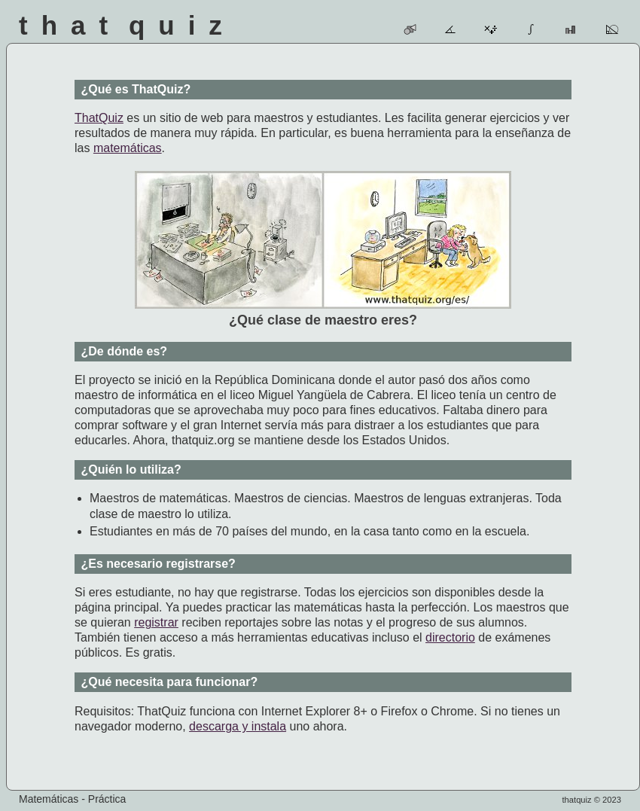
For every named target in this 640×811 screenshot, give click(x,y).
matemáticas (127, 148)
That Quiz (127, 25)
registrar (156, 622)
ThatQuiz (99, 117)
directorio (450, 637)
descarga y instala (237, 726)
